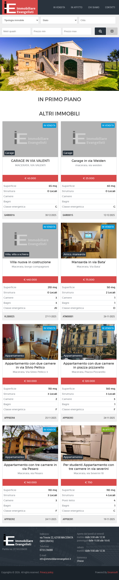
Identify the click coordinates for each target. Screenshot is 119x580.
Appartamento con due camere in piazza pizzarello (88, 365)
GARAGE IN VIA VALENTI (30, 160)
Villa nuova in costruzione (30, 262)
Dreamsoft (112, 572)
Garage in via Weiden (89, 160)
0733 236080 (46, 549)
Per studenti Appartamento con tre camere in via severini (88, 466)
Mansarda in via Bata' (89, 262)
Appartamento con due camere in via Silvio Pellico (30, 365)
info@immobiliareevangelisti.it (55, 558)
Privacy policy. (47, 572)
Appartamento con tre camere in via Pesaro (30, 466)
